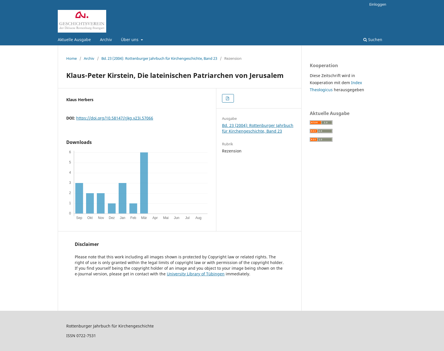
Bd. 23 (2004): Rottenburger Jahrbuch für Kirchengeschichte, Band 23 (159, 58)
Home (71, 58)
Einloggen (377, 4)
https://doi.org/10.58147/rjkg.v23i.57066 (114, 118)
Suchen (372, 39)
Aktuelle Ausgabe (74, 39)
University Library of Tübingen (196, 273)
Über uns (130, 39)
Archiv (106, 39)
